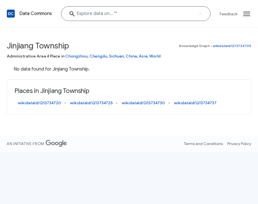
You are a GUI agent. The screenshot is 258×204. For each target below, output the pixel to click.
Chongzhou (76, 56)
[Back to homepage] (11, 14)
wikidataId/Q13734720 (39, 102)
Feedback (229, 13)
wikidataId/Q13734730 (143, 102)
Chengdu (98, 56)
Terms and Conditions (203, 143)
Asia (143, 56)
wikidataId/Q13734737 (195, 102)
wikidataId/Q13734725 (91, 102)
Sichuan (116, 56)
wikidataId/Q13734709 (232, 46)
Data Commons (35, 13)
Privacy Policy (239, 143)
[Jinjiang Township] (136, 13)
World (155, 56)
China (131, 56)
